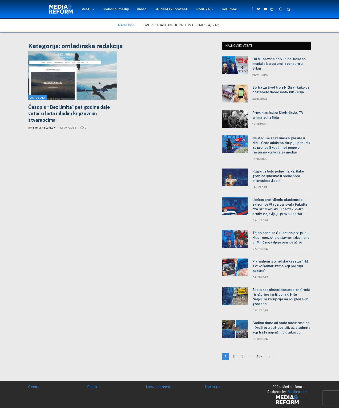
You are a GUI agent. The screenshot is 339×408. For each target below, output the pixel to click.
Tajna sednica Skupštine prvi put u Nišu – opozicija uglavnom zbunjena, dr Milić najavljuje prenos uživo (281, 237)
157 (259, 356)
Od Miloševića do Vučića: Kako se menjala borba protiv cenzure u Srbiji (279, 63)
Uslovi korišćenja (159, 387)
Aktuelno (37, 97)
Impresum (212, 387)
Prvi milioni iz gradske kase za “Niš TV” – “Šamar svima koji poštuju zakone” (280, 266)
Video (141, 9)
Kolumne (229, 9)
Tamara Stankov (43, 127)
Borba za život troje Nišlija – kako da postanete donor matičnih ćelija (281, 90)
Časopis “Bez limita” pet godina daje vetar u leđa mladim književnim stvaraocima (69, 113)
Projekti (93, 387)
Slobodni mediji (115, 9)
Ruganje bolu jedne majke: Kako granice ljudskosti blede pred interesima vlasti (278, 176)
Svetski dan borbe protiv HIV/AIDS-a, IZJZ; (181, 25)
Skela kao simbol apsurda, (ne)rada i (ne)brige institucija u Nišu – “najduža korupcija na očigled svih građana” (281, 297)
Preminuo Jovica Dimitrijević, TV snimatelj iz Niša (277, 115)
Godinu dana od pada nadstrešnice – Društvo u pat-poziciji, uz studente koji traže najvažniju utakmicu (281, 327)
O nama (34, 387)
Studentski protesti (171, 9)
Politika (203, 9)
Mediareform (297, 392)
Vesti (86, 9)
